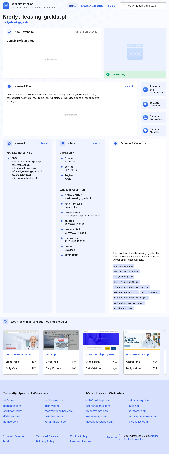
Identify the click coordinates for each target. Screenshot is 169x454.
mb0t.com (9, 400)
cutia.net (133, 405)
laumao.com (10, 421)
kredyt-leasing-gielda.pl (18, 22)
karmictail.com (137, 411)
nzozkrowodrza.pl (138, 354)
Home (72, 5)
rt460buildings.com (98, 400)
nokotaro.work (54, 416)
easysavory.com (96, 416)
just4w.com (52, 405)
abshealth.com (12, 405)
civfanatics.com (138, 421)
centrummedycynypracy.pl (22, 354)
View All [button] (129, 86)
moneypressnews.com (142, 416)
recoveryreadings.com (59, 411)
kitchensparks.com (98, 405)
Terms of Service (47, 436)
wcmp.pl (51, 354)
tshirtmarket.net (12, 411)
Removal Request (81, 441)
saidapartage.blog (139, 400)
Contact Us (111, 437)
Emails (112, 5)
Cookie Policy (78, 436)
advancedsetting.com (99, 421)
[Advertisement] (52, 68)
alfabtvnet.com (12, 416)
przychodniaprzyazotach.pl (104, 354)
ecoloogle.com (54, 400)
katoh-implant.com (56, 421)
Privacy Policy (45, 441)
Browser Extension (92, 5)
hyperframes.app (97, 411)
